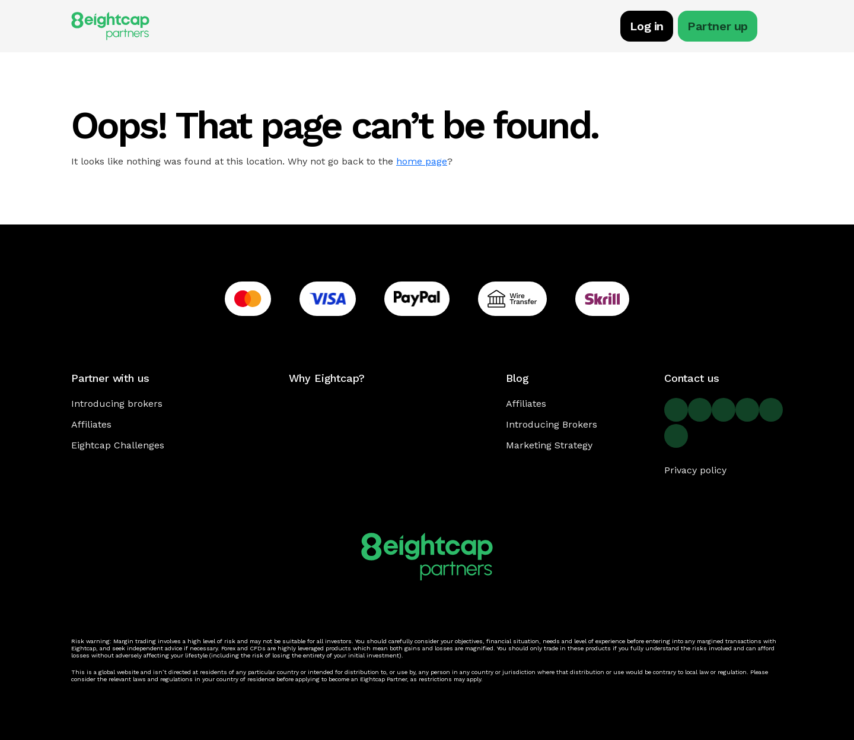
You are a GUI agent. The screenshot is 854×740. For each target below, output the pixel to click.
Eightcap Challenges (117, 445)
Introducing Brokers (551, 424)
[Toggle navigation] (777, 28)
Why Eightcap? (327, 378)
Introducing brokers (116, 403)
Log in (647, 26)
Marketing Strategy (549, 445)
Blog (517, 378)
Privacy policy (695, 470)
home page (421, 161)
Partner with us (110, 378)
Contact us (691, 378)
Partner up (717, 26)
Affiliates (91, 424)
